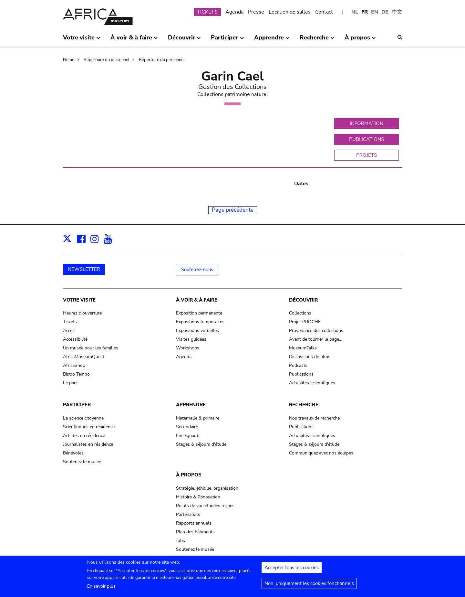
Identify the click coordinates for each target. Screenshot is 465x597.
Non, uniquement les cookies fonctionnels (309, 586)
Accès (69, 330)
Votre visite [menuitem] (81, 40)
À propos (189, 475)
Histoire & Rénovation (198, 497)
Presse (256, 12)
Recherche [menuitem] (317, 40)
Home (68, 60)
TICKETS (207, 12)
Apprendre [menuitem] (272, 40)
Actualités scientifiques (312, 383)
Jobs (180, 541)
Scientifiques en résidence (89, 427)
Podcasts (298, 365)
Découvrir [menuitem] (184, 40)
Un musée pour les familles (90, 348)
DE (384, 12)
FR (364, 12)
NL (354, 12)
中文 (397, 12)
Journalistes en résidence (88, 444)
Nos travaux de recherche (314, 418)
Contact (324, 12)
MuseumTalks (303, 348)
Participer (77, 404)
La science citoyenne (83, 418)
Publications (301, 374)
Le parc (70, 383)
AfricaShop (74, 365)
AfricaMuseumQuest (83, 357)
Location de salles (290, 12)
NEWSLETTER (84, 269)
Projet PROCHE (305, 322)
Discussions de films (309, 357)
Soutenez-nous (197, 269)
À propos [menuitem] (360, 40)
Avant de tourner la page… (315, 339)
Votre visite (79, 300)
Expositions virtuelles (197, 330)
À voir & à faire (196, 300)
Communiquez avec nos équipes (321, 453)
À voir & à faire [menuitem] (134, 40)
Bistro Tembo (76, 374)
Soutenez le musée (82, 462)
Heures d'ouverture (82, 313)
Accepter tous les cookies (291, 571)
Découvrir (303, 300)
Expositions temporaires (200, 322)
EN (374, 12)
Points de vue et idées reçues (205, 506)
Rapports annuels (194, 523)
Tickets (70, 322)
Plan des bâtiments (195, 532)
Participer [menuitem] (227, 40)
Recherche (303, 404)
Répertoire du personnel (106, 60)
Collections (300, 313)
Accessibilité (75, 339)
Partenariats (188, 514)
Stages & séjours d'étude (201, 444)
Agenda (234, 12)
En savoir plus (101, 589)
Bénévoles (73, 453)
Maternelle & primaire (197, 418)
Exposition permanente (199, 313)
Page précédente (232, 210)
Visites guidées (191, 339)
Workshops (187, 348)
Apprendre (191, 404)
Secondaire (187, 427)
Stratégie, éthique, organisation (207, 488)
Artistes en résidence (84, 435)
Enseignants (188, 435)
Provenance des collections (316, 330)
